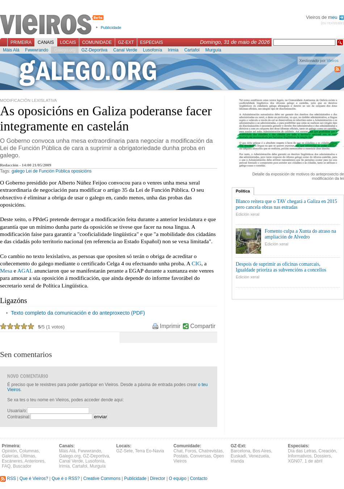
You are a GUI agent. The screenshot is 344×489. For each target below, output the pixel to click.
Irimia (173, 50)
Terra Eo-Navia (149, 450)
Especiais (151, 42)
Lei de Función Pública (48, 171)
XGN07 (295, 461)
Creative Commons (102, 478)
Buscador (22, 466)
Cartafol (192, 50)
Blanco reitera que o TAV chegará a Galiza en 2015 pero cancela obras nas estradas (286, 204)
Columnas (29, 450)
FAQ (6, 466)
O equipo (177, 478)
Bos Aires (262, 450)
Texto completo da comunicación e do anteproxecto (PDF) (78, 313)
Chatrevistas (210, 450)
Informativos (299, 456)
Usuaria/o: (17, 410)
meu (336, 17)
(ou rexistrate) (332, 23)
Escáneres (12, 461)
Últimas (28, 456)
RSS (8, 478)
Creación (327, 450)
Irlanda (237, 461)
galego (18, 171)
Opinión (9, 450)
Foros (190, 450)
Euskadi (238, 456)
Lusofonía (152, 50)
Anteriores (35, 461)
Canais (46, 42)
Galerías (10, 456)
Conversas (200, 456)
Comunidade (97, 42)
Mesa (6, 271)
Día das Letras (302, 450)
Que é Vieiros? (34, 478)
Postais (180, 456)
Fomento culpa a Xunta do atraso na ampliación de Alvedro (300, 234)
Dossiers (322, 456)
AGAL (25, 271)
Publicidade (111, 27)
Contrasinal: (18, 416)
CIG (196, 263)
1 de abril (313, 461)
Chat (178, 450)
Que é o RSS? (66, 478)
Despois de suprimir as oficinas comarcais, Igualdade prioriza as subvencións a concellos (281, 267)
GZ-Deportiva (94, 50)
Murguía (213, 50)
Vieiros (53, 25)
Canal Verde (125, 50)
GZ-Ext (126, 42)
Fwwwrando (36, 50)
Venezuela (258, 456)
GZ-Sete (124, 450)
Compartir (202, 326)
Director (157, 478)
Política (243, 191)
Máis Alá (11, 50)
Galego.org (64, 50)
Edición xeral (247, 214)
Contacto (198, 478)
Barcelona (240, 450)
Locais (68, 42)
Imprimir (170, 326)
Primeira (21, 42)
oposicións (81, 171)
